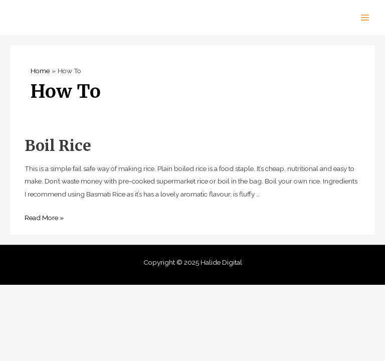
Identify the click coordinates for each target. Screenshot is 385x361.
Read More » (44, 218)
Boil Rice (58, 145)
